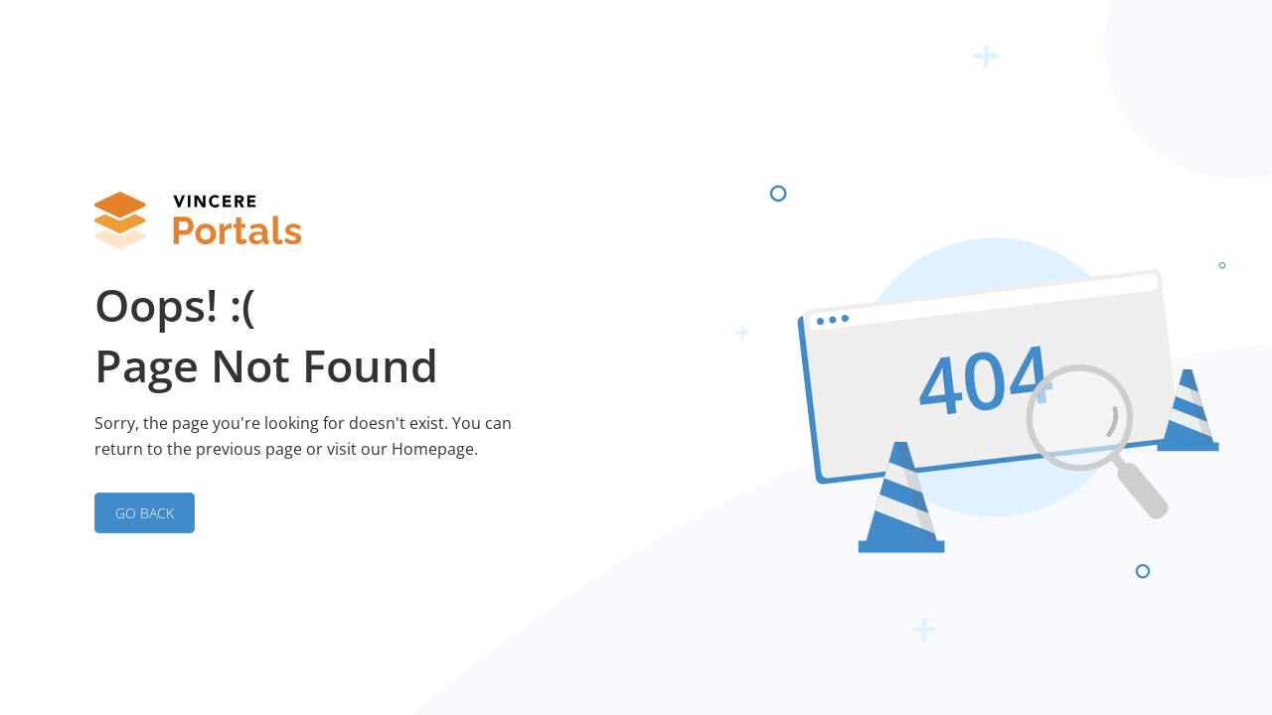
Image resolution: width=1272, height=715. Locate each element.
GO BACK (144, 512)
